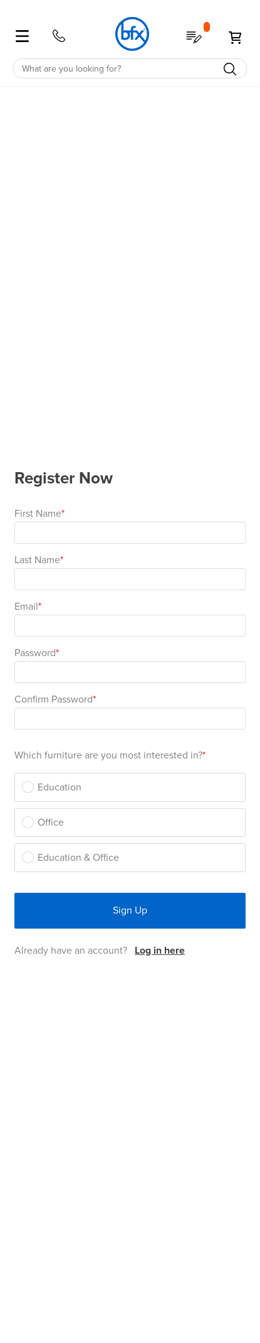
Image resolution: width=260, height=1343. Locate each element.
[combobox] (129, 68)
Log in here (160, 950)
